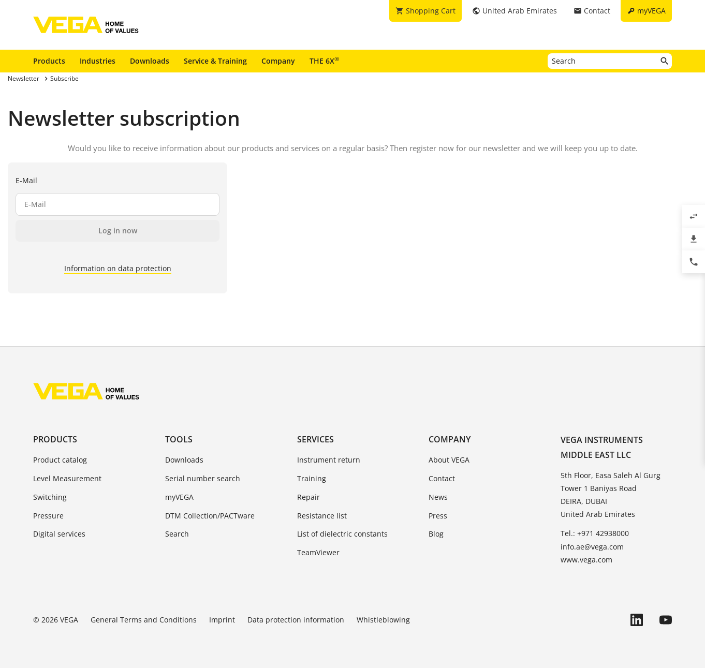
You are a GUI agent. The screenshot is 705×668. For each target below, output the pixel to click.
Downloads (149, 61)
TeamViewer (318, 552)
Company (278, 61)
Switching (50, 497)
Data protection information (295, 620)
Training (311, 478)
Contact (442, 478)
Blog (436, 534)
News (438, 497)
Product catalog (60, 460)
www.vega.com (586, 560)
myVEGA (179, 497)
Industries (97, 61)
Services (315, 439)
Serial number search (202, 478)
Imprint (222, 620)
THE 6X (324, 60)
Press (438, 516)
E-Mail (26, 180)
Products (49, 61)
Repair (308, 497)
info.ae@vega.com (592, 547)
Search (177, 534)
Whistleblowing (383, 620)
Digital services (59, 534)
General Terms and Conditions (144, 620)
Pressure (48, 516)
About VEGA (449, 460)
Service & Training (215, 61)
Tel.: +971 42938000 (595, 533)
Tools (179, 439)
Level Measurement (67, 478)
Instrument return (328, 460)
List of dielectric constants (342, 534)
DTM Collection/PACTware (210, 516)
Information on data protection (117, 268)
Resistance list (322, 516)
